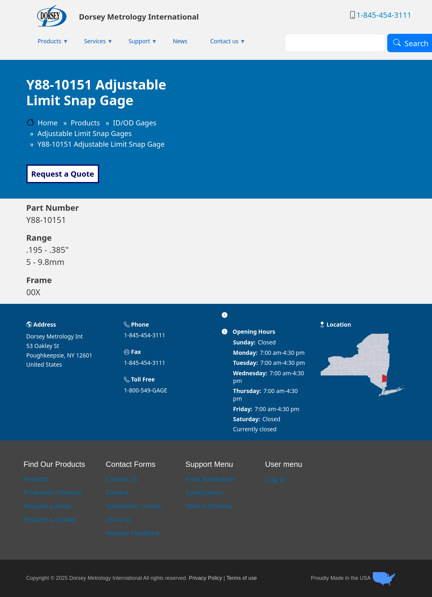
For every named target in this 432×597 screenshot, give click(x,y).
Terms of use (242, 578)
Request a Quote (62, 174)
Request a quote (47, 506)
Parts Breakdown (210, 479)
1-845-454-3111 (384, 15)
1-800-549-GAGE (145, 390)
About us (118, 519)
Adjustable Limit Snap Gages (84, 133)
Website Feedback (132, 533)
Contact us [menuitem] (222, 43)
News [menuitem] (180, 41)
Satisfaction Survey (133, 506)
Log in (275, 479)
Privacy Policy (205, 578)
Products (85, 122)
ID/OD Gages (134, 122)
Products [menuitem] (47, 43)
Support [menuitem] (137, 43)
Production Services (52, 492)
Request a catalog (49, 519)
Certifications (204, 492)
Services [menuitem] (93, 43)
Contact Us (122, 479)
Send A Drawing (208, 506)
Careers (117, 492)
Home (48, 122)
